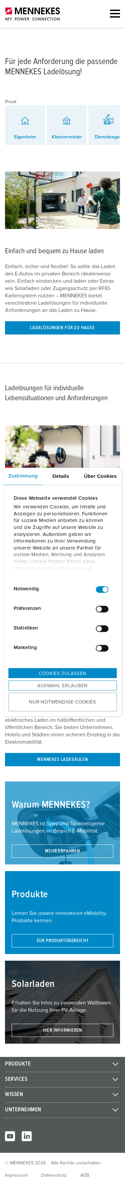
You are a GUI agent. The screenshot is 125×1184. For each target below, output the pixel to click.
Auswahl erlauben (62, 685)
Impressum (16, 1175)
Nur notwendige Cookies (62, 702)
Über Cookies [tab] (100, 476)
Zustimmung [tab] (23, 475)
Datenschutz (54, 1175)
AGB (84, 1175)
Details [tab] (61, 476)
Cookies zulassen (62, 673)
